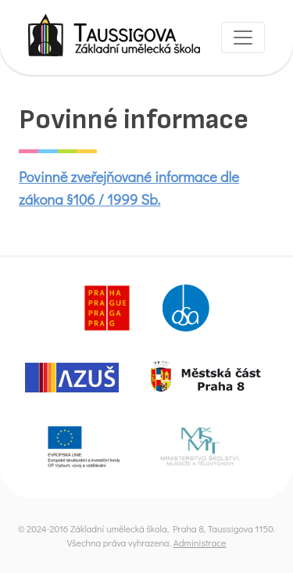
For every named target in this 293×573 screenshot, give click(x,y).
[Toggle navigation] (243, 37)
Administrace (200, 542)
